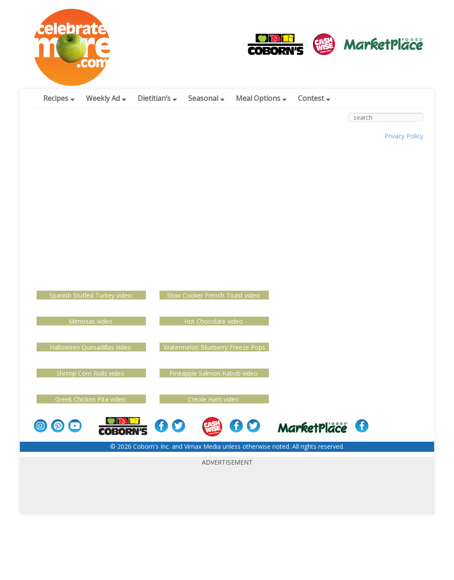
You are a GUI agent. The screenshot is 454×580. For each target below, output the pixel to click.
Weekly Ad (106, 98)
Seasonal (206, 98)
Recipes (58, 98)
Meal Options (261, 98)
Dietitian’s (157, 98)
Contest (314, 98)
